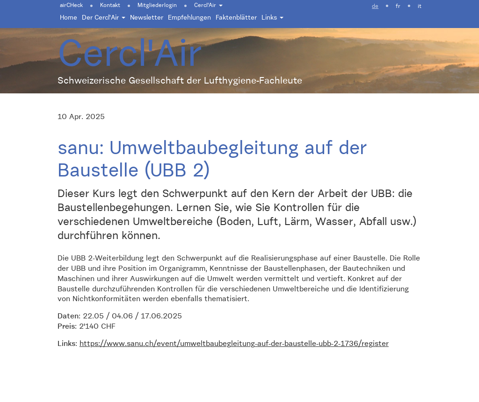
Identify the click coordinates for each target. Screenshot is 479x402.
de (375, 6)
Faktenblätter (236, 17)
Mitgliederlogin (157, 5)
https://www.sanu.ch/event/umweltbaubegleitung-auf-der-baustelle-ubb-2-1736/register (234, 343)
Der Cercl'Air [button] (103, 17)
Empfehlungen (189, 17)
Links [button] (272, 17)
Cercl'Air (208, 5)
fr (398, 6)
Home (68, 17)
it (419, 6)
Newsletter (146, 17)
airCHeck (71, 5)
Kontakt (110, 5)
